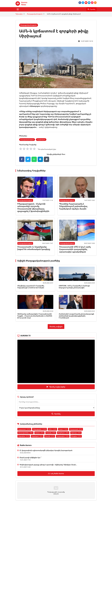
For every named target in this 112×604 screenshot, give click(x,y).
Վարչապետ (63, 436)
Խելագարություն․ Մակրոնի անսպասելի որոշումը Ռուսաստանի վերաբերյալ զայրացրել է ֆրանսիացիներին (33, 207)
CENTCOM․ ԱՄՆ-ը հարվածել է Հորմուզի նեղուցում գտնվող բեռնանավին (74, 287)
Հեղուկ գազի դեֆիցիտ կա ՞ (30, 457)
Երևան (39, 433)
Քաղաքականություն (35, 14)
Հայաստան (24, 429)
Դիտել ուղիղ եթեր (56, 387)
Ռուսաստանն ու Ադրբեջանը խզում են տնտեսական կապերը (33, 248)
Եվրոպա (76, 433)
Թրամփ (49, 436)
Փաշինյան (63, 433)
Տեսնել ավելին (56, 326)
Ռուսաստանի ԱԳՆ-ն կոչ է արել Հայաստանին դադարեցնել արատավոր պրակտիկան (75, 249)
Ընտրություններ (25, 433)
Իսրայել (50, 433)
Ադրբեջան (37, 436)
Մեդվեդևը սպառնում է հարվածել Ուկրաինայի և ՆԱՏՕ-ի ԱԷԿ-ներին (30, 287)
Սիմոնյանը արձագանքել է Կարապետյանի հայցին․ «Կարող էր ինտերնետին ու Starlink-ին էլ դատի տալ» (34, 316)
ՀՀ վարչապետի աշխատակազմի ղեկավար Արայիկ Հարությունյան (45, 450)
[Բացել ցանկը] (18, 9)
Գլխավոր (19, 14)
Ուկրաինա (23, 436)
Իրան (63, 429)
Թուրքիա (76, 436)
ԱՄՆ (52, 429)
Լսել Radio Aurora (56, 473)
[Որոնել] (91, 9)
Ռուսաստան (76, 429)
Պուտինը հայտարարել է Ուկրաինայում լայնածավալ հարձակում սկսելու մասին (73, 206)
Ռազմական (41, 139)
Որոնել (56, 414)
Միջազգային (39, 429)
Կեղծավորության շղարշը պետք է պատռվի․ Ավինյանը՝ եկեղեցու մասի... (48, 465)
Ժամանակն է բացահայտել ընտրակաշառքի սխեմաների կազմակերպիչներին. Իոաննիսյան (76, 316)
